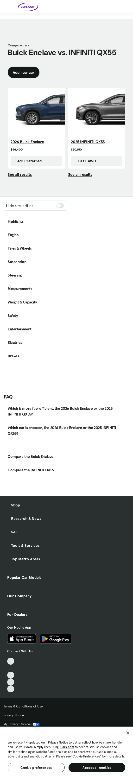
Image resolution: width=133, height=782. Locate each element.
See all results (20, 174)
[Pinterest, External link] (10, 689)
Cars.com (67, 747)
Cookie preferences (36, 767)
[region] (66, 754)
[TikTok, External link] (10, 661)
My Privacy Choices (21, 724)
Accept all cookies (96, 767)
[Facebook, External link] (10, 668)
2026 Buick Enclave (27, 141)
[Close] (127, 733)
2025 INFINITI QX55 (88, 141)
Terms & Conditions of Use (23, 706)
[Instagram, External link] (10, 682)
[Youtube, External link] (10, 675)
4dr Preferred (27, 160)
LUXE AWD (84, 160)
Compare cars (18, 45)
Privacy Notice (13, 715)
